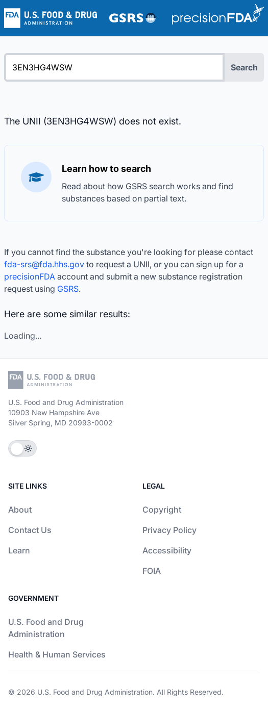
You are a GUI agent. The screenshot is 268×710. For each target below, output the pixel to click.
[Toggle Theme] (22, 448)
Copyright (161, 509)
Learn (19, 550)
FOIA (151, 571)
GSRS (68, 289)
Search (244, 67)
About (20, 509)
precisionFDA (29, 276)
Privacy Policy (169, 530)
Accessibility (166, 550)
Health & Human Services (57, 654)
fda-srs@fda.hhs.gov (44, 264)
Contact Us (30, 530)
